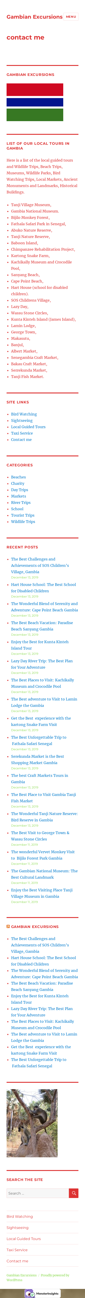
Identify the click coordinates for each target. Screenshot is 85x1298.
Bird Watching (24, 414)
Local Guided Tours (28, 427)
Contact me (21, 439)
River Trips (21, 502)
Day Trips (19, 490)
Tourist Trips (22, 515)
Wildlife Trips (23, 521)
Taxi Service (22, 433)
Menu (71, 16)
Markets (18, 496)
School (17, 509)
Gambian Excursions (35, 17)
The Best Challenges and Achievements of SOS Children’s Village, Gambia (40, 565)
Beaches (18, 477)
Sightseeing (22, 420)
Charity (17, 483)
